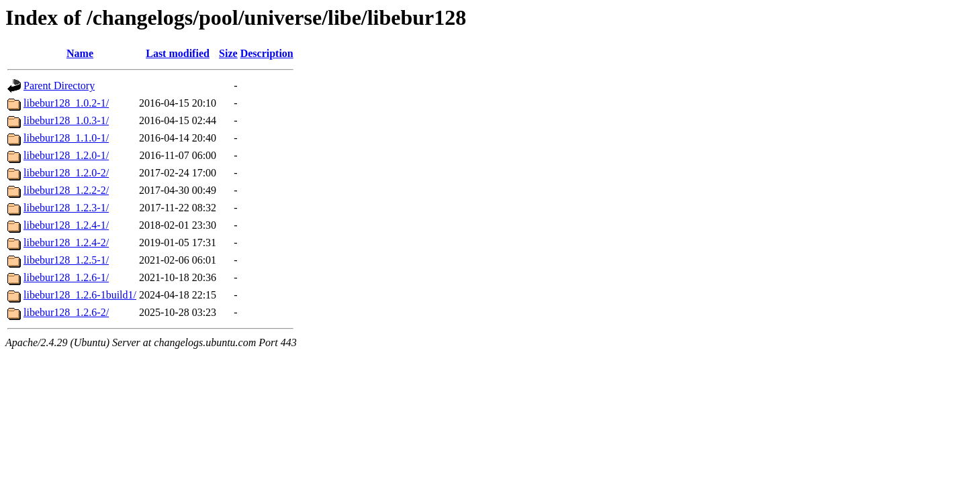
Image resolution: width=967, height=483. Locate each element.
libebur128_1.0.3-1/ (66, 120)
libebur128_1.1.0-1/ (66, 138)
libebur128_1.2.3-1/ (66, 207)
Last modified (178, 53)
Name (79, 53)
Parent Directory (59, 85)
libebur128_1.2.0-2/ (66, 172)
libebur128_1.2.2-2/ (66, 190)
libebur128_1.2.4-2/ (66, 242)
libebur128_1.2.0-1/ (66, 155)
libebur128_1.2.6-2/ (66, 312)
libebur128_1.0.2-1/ (66, 103)
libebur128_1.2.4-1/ (66, 225)
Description (266, 53)
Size (228, 53)
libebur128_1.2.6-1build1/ (80, 295)
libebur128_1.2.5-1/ (66, 260)
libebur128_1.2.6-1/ (66, 277)
